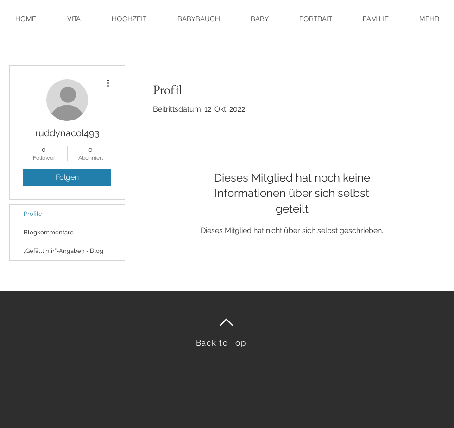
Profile (33, 213)
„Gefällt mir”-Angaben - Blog (63, 250)
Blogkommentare (49, 232)
